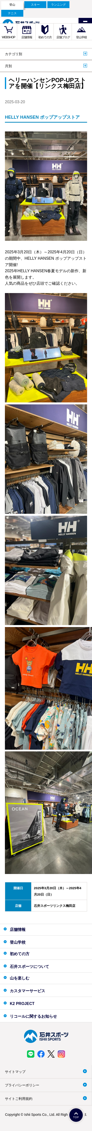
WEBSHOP (8, 37)
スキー (35, 4)
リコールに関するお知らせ (33, 1016)
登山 (12, 4)
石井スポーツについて (29, 966)
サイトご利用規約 (18, 1099)
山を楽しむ (19, 978)
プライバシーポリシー (22, 1085)
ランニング (58, 4)
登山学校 (81, 37)
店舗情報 (26, 37)
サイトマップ (15, 1072)
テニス (12, 13)
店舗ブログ (63, 37)
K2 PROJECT (22, 1004)
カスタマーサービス (27, 991)
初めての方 (45, 37)
